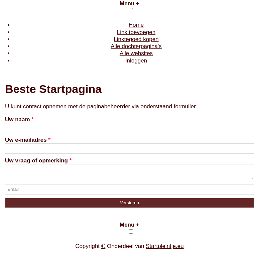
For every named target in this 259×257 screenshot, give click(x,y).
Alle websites (136, 53)
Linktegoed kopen (136, 39)
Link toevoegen (136, 32)
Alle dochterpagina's (136, 46)
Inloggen (136, 60)
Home (136, 25)
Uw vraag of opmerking (38, 160)
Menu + (129, 3)
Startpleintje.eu (164, 248)
